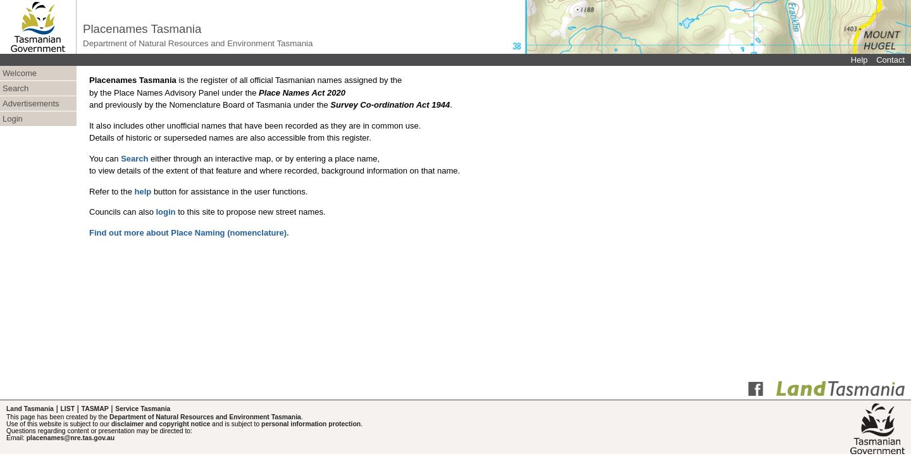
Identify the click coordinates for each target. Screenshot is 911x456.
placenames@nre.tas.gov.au (71, 437)
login (166, 212)
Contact (890, 60)
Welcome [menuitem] (20, 73)
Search (134, 158)
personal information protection (311, 424)
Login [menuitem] (13, 119)
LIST (67, 408)
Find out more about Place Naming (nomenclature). (189, 233)
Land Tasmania (30, 408)
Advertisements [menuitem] (31, 103)
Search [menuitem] (15, 88)
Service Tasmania (142, 408)
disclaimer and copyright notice (160, 424)
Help (859, 60)
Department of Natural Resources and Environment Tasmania (205, 417)
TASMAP (95, 408)
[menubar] (38, 96)
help (143, 191)
